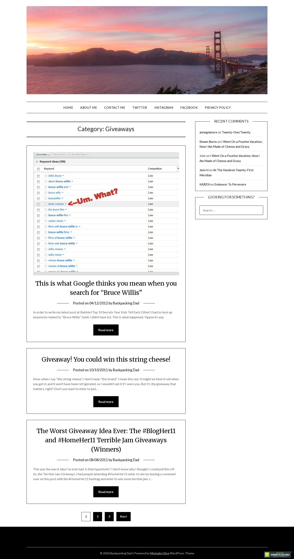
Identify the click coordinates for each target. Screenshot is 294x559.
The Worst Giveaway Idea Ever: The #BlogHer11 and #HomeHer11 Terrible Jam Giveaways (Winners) (106, 440)
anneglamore (208, 132)
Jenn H (203, 170)
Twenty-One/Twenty (236, 132)
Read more (106, 330)
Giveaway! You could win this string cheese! (106, 359)
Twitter (139, 107)
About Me (88, 107)
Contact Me (114, 107)
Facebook (189, 107)
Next (123, 516)
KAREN (204, 184)
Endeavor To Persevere (230, 184)
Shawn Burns (208, 141)
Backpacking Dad (126, 303)
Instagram (163, 107)
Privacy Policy (218, 107)
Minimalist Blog (159, 553)
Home (68, 107)
